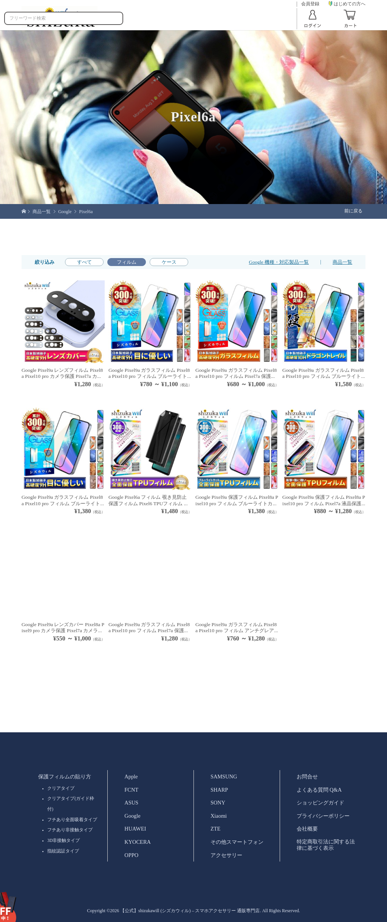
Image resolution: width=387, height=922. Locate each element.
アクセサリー (226, 855)
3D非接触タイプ (63, 840)
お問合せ (307, 776)
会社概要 (307, 829)
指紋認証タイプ (63, 851)
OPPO (131, 855)
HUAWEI (135, 829)
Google (132, 816)
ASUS (131, 803)
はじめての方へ (347, 3)
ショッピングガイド (320, 803)
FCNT (131, 790)
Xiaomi (219, 816)
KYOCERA (137, 842)
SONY (218, 803)
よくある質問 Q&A (319, 790)
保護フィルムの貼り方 (64, 776)
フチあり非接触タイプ (70, 830)
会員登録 (310, 4)
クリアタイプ (60, 788)
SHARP (219, 790)
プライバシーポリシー (323, 816)
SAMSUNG (224, 776)
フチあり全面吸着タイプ (72, 819)
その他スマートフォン (237, 842)
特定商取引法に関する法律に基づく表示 (326, 844)
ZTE (215, 829)
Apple (131, 776)
